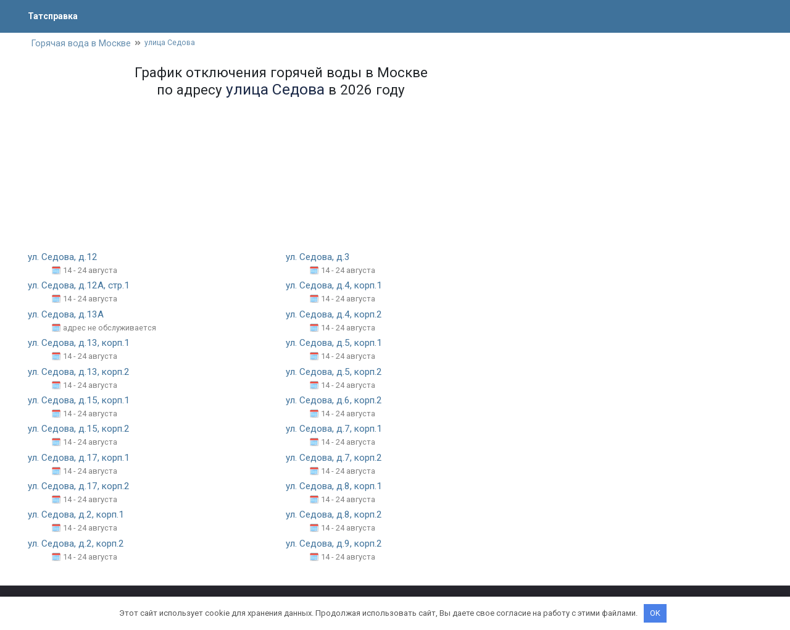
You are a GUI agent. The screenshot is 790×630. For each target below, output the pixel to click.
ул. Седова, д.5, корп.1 (336, 344)
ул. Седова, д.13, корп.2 (81, 373)
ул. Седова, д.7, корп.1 (336, 429)
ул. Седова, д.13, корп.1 (81, 344)
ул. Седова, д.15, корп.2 (81, 429)
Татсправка (55, 16)
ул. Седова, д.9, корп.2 (336, 544)
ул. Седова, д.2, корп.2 (78, 544)
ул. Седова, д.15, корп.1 (81, 401)
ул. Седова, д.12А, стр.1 (80, 287)
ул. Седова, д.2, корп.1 (78, 516)
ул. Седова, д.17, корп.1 (81, 458)
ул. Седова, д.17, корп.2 (81, 487)
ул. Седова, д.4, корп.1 (336, 287)
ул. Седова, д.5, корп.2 (336, 373)
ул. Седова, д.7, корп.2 (336, 458)
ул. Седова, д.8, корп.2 (336, 516)
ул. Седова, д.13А (67, 315)
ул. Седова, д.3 (319, 258)
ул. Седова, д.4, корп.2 (336, 315)
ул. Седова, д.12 (64, 258)
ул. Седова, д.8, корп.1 (336, 487)
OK (655, 613)
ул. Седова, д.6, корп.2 (336, 401)
